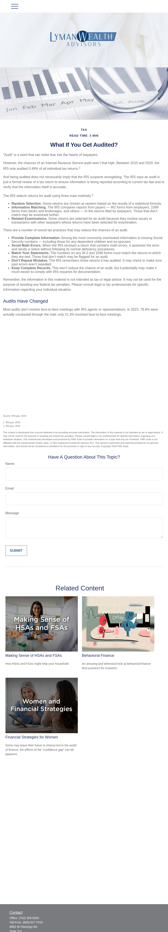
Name (9, 463)
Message (12, 513)
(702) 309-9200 (29, 918)
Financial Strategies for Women (31, 737)
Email (9, 488)
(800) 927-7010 (33, 922)
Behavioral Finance (98, 655)
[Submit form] (16, 550)
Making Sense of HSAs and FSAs (33, 655)
